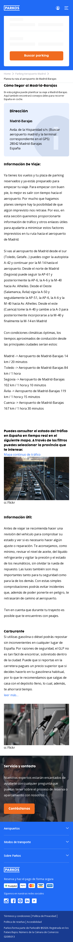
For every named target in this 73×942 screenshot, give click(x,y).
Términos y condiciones (17, 916)
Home (7, 73)
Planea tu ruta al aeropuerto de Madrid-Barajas (30, 78)
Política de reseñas (14, 922)
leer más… (11, 695)
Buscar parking (36, 55)
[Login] (59, 8)
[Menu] (66, 8)
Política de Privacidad (44, 916)
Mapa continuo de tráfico (22, 454)
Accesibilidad (34, 922)
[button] (36, 828)
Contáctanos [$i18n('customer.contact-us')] (19, 808)
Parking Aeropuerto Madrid (30, 73)
